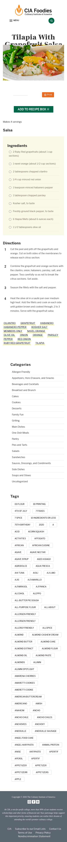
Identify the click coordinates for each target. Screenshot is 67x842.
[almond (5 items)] (19, 634)
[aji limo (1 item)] (51, 573)
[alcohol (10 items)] (19, 593)
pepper (8, 339)
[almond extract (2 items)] (24, 648)
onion (24, 335)
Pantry (15, 439)
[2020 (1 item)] (41, 524)
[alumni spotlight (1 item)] (24, 669)
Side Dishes (18, 469)
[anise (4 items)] (18, 751)
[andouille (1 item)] (20, 731)
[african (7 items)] (19, 545)
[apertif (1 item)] (35, 758)
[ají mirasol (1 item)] (21, 586)
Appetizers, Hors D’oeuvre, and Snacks (33, 378)
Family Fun (18, 414)
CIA (9, 829)
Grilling (16, 420)
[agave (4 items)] (18, 552)
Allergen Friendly (21, 372)
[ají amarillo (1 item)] (35, 579)
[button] (14, 21)
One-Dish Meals (20, 432)
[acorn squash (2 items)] (36, 531)
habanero (46, 323)
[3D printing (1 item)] (39, 504)
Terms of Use (25, 832)
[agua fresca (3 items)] (43, 566)
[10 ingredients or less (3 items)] (43, 518)
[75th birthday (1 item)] (23, 524)
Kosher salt (39, 327)
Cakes (15, 396)
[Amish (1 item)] (38, 703)
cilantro (10, 323)
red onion (24, 339)
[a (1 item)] (53, 524)
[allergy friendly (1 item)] (24, 628)
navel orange (36, 331)
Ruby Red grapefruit (17, 343)
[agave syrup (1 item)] (22, 559)
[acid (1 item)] (17, 531)
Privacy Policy (43, 832)
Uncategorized (20, 481)
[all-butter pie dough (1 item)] (27, 600)
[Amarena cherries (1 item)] (25, 676)
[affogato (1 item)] (39, 538)
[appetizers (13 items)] (42, 772)
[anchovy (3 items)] (40, 724)
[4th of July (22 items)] (21, 511)
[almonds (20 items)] (20, 662)
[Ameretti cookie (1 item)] (24, 689)
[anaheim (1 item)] (19, 710)
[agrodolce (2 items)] (21, 566)
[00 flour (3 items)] (19, 504)
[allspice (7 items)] (47, 628)
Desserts (16, 408)
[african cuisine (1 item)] (41, 545)
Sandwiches (18, 457)
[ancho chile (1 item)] (22, 717)
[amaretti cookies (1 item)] (25, 683)
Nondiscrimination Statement (34, 836)
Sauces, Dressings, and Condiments (31, 463)
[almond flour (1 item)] (50, 648)
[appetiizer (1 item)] (21, 765)
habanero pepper (15, 327)
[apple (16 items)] (18, 779)
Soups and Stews (21, 475)
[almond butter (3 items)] (23, 641)
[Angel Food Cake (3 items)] (24, 738)
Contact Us (55, 829)
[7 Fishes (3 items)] (40, 511)
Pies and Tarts (19, 445)
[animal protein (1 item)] (50, 744)
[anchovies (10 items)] (21, 724)
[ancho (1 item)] (36, 710)
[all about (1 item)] (50, 607)
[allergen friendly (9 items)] (25, 621)
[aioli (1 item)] (35, 573)
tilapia (39, 343)
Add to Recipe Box (34, 109)
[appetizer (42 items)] (41, 765)
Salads (15, 451)
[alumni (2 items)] (37, 662)
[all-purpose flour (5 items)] (25, 607)
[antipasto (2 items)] (35, 751)
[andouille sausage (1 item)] (46, 731)
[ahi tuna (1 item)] (19, 573)
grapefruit (28, 323)
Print (49, 95)
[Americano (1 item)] (21, 703)
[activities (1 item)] (20, 538)
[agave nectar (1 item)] (37, 552)
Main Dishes (18, 426)
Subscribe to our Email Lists (30, 829)
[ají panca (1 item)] (41, 586)
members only (13, 331)
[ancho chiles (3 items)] (44, 717)
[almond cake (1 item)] (48, 641)
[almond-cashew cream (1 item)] (45, 634)
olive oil (9, 335)
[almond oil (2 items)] (21, 655)
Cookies (16, 402)
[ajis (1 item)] (17, 579)
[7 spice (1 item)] (18, 518)
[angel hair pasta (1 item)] (24, 744)
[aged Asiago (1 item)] (44, 559)
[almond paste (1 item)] (44, 655)
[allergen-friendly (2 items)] (25, 614)
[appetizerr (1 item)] (21, 772)
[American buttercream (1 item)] (28, 696)
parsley (53, 335)
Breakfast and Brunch (24, 390)
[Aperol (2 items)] (19, 758)
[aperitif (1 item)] (53, 751)
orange (38, 335)
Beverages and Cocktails (25, 384)
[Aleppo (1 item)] (37, 593)
